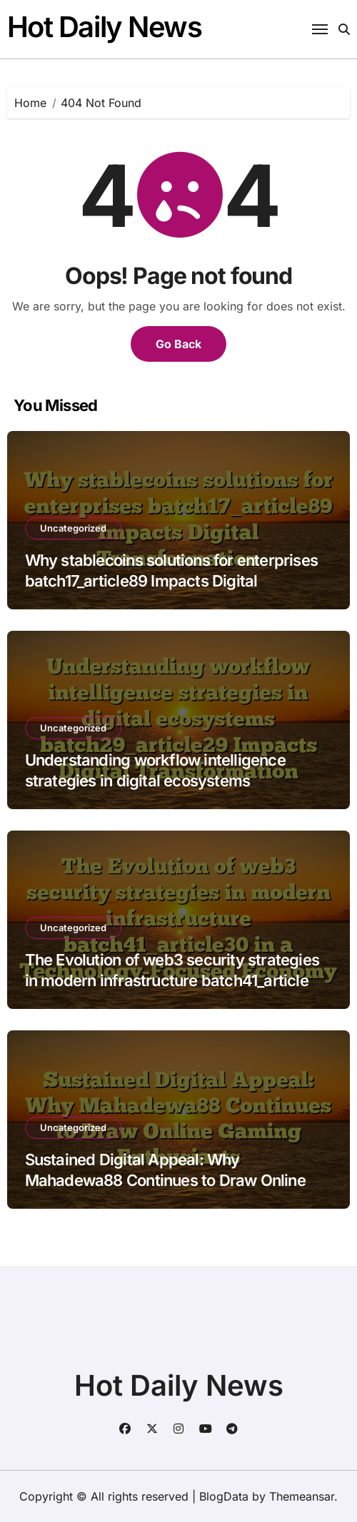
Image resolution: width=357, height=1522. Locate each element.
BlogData (223, 1496)
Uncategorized (73, 528)
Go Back (178, 344)
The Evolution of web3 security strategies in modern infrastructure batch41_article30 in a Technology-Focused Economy (176, 980)
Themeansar (301, 1496)
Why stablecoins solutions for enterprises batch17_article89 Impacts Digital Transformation (171, 580)
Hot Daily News (104, 26)
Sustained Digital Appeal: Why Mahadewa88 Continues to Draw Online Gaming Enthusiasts (165, 1179)
